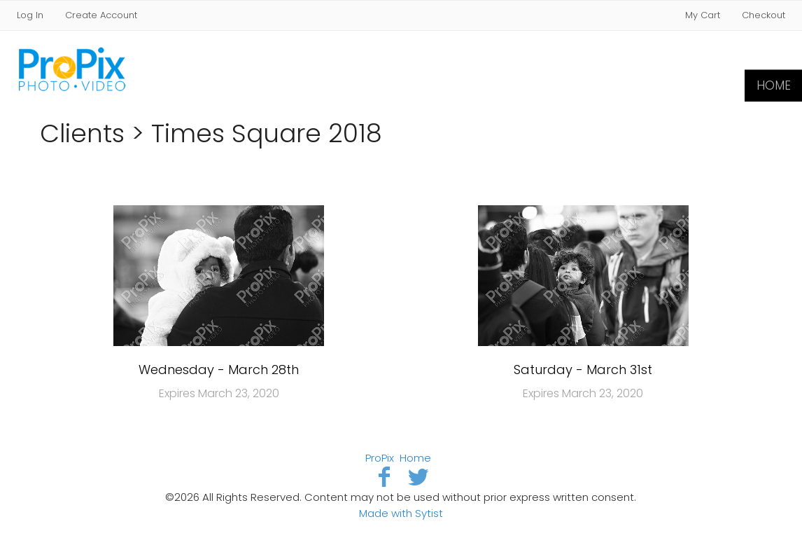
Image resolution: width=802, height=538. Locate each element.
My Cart (704, 15)
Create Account (101, 15)
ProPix (379, 457)
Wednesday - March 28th (219, 369)
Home (774, 85)
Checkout (763, 15)
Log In (30, 15)
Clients (82, 133)
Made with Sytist (401, 513)
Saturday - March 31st (583, 369)
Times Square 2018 (266, 133)
